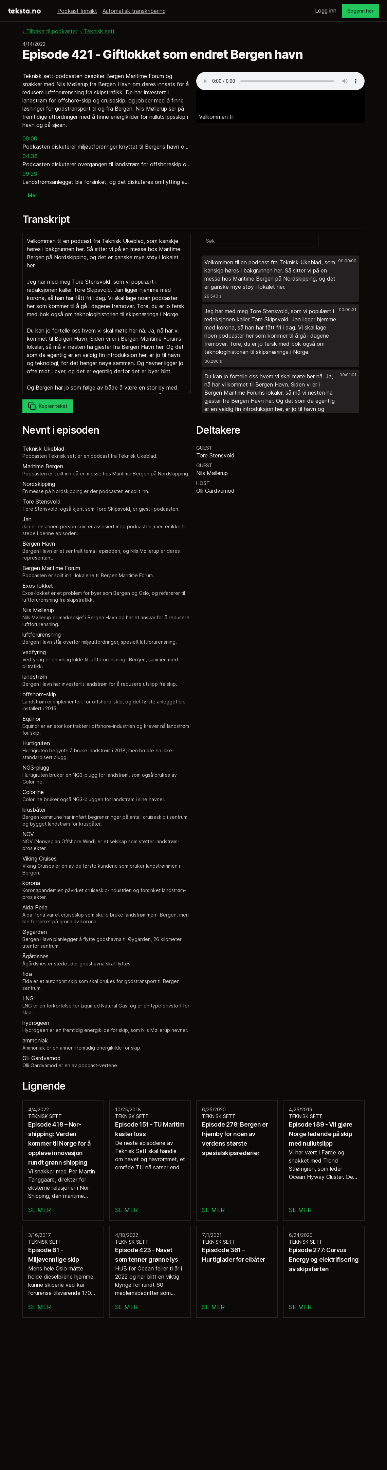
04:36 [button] (30, 156)
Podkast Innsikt (77, 10)
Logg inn (325, 10)
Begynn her (360, 11)
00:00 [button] (29, 138)
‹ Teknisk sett (97, 31)
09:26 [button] (29, 173)
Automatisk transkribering (134, 10)
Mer (32, 195)
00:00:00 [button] (347, 260)
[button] (280, 278)
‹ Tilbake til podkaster (49, 31)
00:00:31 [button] (347, 309)
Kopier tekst (48, 406)
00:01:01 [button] (347, 374)
